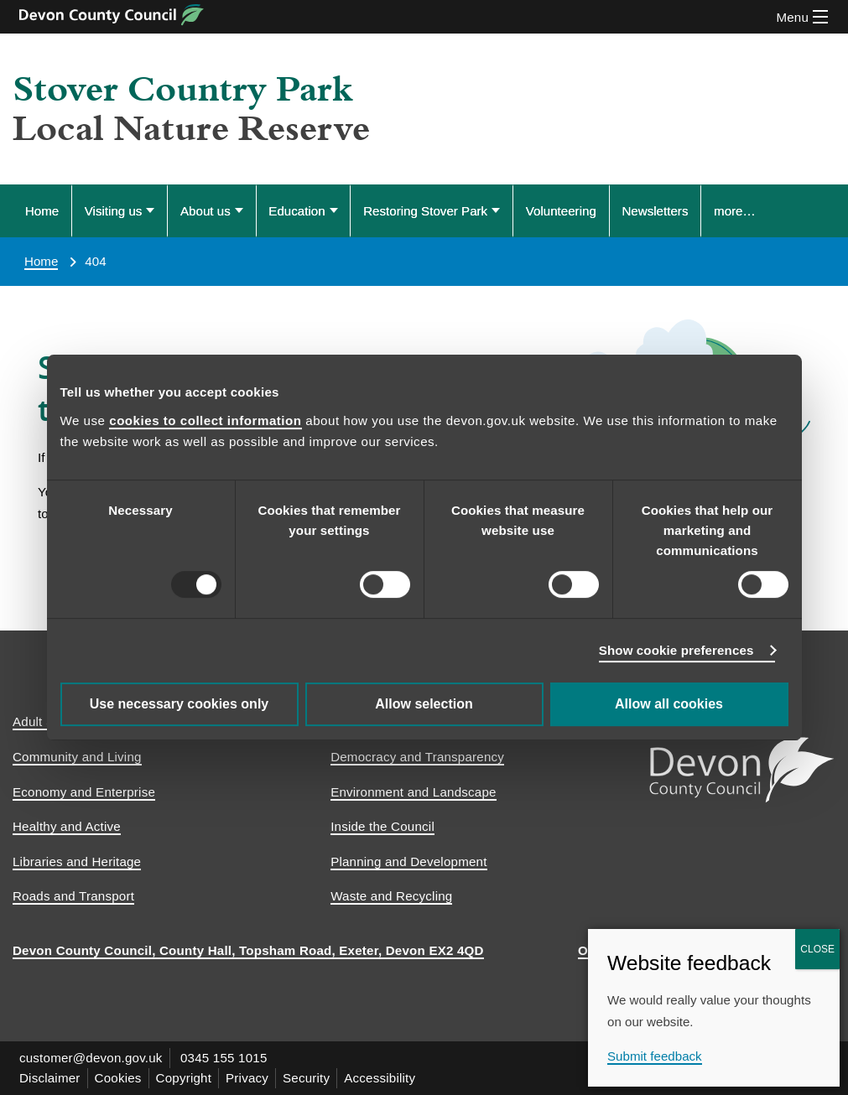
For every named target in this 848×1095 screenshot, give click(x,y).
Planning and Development (408, 861)
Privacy (247, 1078)
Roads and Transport (73, 896)
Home (42, 211)
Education (296, 211)
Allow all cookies (669, 704)
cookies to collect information (205, 420)
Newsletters (655, 211)
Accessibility (379, 1078)
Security (306, 1078)
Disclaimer (50, 1078)
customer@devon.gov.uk (91, 1058)
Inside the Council (382, 826)
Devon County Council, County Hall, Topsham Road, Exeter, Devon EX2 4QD (248, 950)
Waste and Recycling (391, 896)
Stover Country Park (183, 89)
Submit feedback (654, 1056)
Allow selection (423, 704)
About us (205, 211)
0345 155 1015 (224, 1058)
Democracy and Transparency (417, 757)
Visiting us (114, 211)
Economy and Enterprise (84, 792)
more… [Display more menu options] (735, 211)
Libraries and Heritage (77, 861)
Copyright (184, 1078)
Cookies (118, 1078)
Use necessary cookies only (179, 704)
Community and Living (77, 757)
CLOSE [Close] (817, 949)
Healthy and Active (67, 826)
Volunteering (561, 211)
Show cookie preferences (676, 650)
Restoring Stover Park (425, 211)
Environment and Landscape (413, 792)
